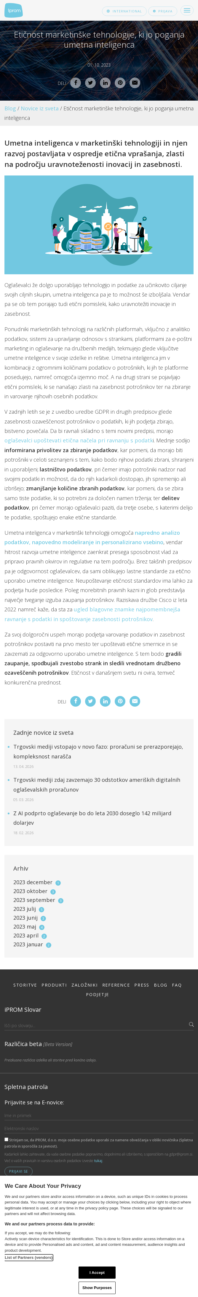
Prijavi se (18, 1171)
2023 (37, 882)
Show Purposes (97, 1287)
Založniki (84, 985)
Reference (116, 985)
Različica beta (38, 1044)
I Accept (97, 1272)
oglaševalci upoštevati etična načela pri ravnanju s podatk (78, 440)
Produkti (54, 985)
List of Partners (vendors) (29, 1257)
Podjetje (97, 994)
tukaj (98, 1160)
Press (141, 985)
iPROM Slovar (22, 1010)
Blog (10, 108)
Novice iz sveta (40, 108)
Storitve (25, 985)
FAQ (177, 985)
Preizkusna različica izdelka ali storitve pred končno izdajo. (50, 1060)
